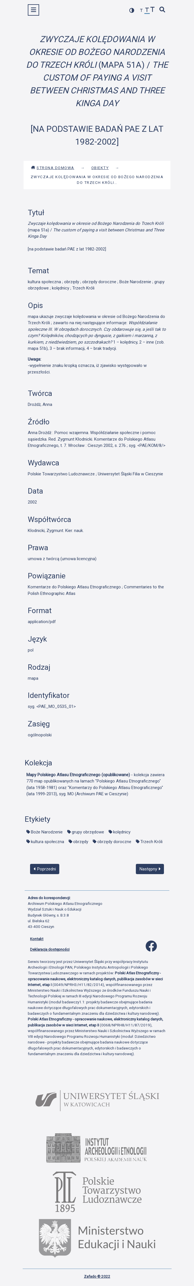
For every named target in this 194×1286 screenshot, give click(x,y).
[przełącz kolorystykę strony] (132, 10)
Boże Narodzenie (47, 832)
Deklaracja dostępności (49, 949)
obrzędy (80, 841)
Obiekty (100, 167)
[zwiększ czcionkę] (152, 10)
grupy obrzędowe (88, 832)
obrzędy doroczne (114, 841)
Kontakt (36, 938)
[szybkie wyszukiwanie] (162, 10)
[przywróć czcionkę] (147, 10)
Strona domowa (52, 167)
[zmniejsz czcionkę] (141, 10)
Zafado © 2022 (97, 1276)
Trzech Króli (151, 841)
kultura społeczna (47, 841)
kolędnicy (121, 832)
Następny (150, 869)
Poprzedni (45, 869)
